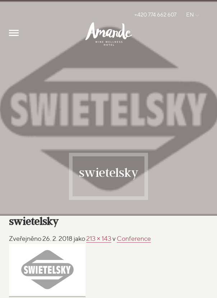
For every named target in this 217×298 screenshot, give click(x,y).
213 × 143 (98, 238)
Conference (134, 238)
